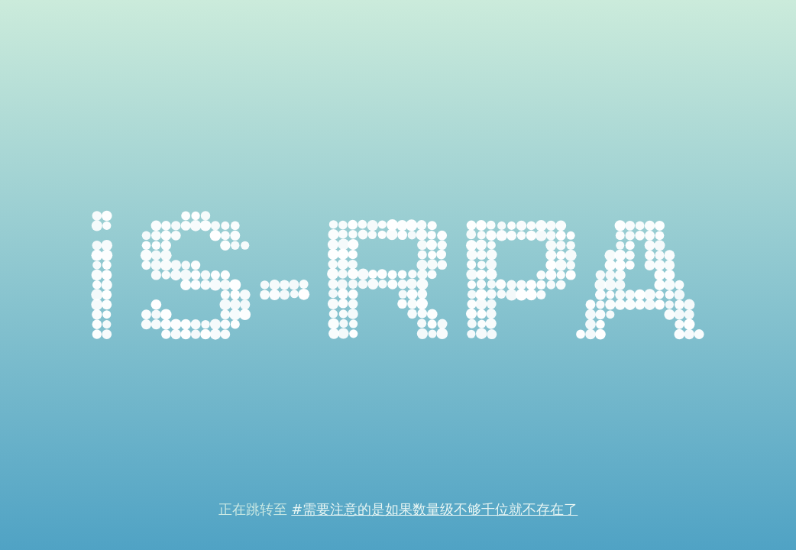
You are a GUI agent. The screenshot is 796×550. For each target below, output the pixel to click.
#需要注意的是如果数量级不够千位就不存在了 (434, 509)
